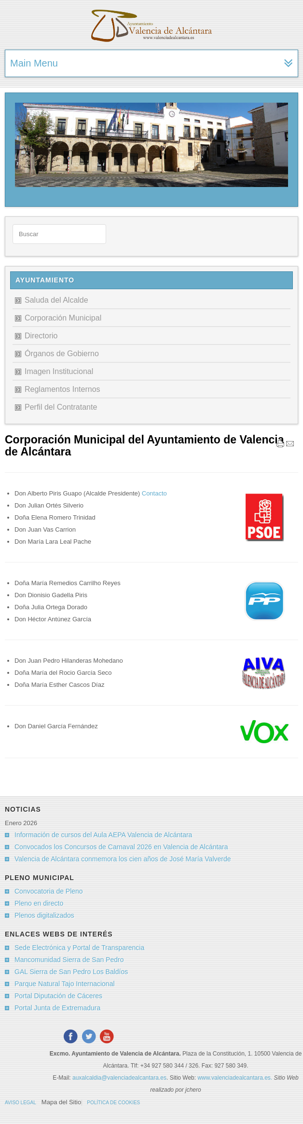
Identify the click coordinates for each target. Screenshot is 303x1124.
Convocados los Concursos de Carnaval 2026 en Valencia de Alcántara (121, 847)
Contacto (153, 493)
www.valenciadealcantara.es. (235, 1077)
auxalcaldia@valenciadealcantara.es (119, 1077)
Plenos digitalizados (44, 915)
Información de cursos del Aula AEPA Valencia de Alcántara (103, 835)
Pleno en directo (38, 903)
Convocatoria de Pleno (48, 891)
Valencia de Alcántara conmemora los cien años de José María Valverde (122, 859)
